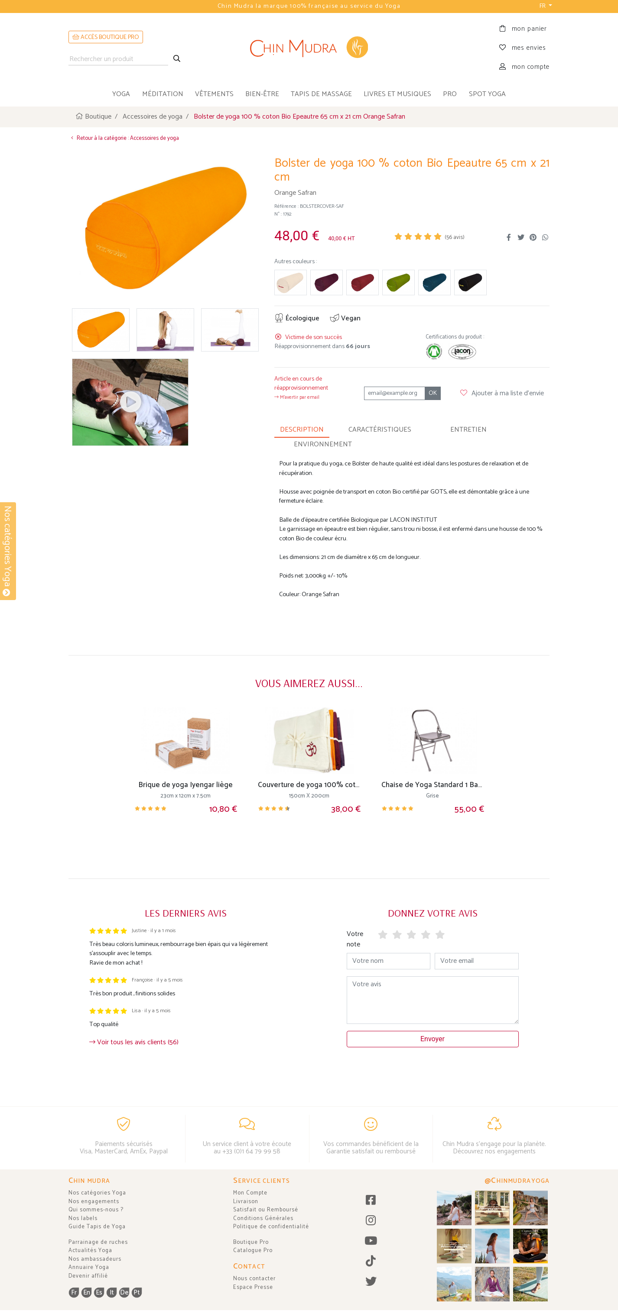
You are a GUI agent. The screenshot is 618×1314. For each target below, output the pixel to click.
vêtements (214, 94)
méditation (162, 94)
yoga (121, 94)
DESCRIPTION (302, 428)
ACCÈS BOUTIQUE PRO (105, 37)
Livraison (245, 1201)
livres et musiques (397, 94)
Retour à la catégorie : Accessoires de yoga (123, 137)
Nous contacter (254, 1278)
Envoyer (432, 1037)
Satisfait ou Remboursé (265, 1209)
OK (433, 392)
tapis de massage (321, 94)
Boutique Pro (251, 1242)
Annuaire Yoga (88, 1267)
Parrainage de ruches (98, 1242)
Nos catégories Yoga (97, 1193)
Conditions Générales (263, 1218)
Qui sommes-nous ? (96, 1209)
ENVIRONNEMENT (323, 443)
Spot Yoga (487, 94)
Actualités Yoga (90, 1250)
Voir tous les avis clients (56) (134, 1041)
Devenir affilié (88, 1276)
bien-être (262, 94)
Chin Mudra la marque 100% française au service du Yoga (309, 6)
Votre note (355, 938)
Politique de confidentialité (271, 1226)
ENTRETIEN (468, 428)
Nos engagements (93, 1201)
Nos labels (83, 1218)
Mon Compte (250, 1193)
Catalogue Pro (253, 1250)
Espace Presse (253, 1287)
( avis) (455, 235)
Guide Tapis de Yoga (97, 1226)
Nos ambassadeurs (94, 1259)
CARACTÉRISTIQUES (379, 428)
